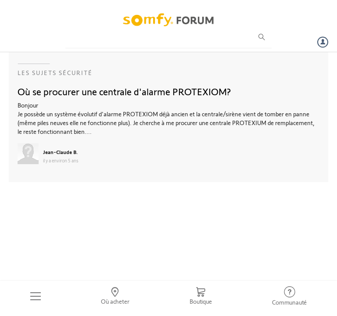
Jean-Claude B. (60, 152)
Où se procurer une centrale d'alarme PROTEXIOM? (124, 91)
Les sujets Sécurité (55, 72)
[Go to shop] (200, 296)
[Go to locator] (115, 296)
